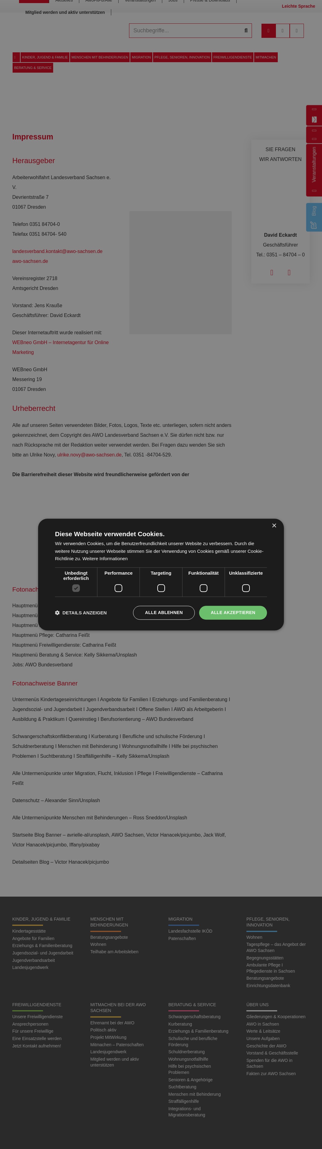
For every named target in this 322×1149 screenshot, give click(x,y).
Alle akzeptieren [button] (233, 612)
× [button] (274, 526)
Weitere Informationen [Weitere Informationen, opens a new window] (105, 558)
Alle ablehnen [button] (164, 612)
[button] (81, 612)
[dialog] (161, 574)
